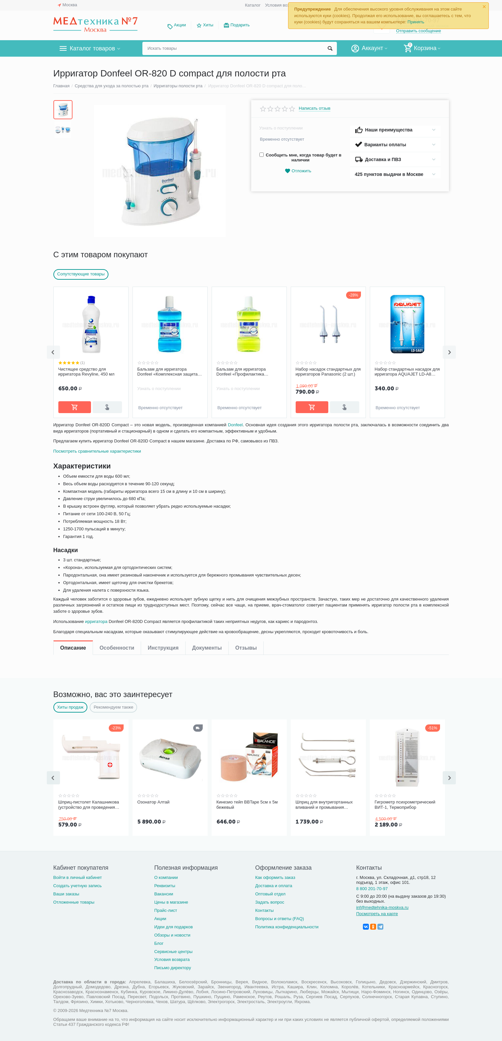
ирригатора (98, 643)
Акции (180, 24)
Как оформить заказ (275, 876)
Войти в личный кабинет (77, 876)
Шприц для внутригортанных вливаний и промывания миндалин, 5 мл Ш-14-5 (324, 804)
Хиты (208, 24)
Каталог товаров (92, 48)
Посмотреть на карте (377, 912)
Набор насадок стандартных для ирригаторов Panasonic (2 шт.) (328, 372)
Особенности (117, 430)
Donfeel (235, 446)
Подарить (240, 24)
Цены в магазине (171, 900)
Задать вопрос (269, 900)
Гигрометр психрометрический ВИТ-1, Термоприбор (405, 804)
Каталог (252, 5)
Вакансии (163, 892)
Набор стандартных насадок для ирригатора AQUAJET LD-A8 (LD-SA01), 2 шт (407, 372)
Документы (207, 430)
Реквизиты (164, 884)
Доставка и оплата (273, 884)
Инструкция (163, 430)
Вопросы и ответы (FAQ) (279, 917)
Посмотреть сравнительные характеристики (99, 473)
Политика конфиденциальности (286, 925)
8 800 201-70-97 (372, 887)
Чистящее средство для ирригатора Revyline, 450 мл (86, 372)
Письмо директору (172, 966)
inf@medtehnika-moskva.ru (382, 906)
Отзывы (246, 430)
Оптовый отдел (270, 892)
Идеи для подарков (173, 925)
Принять (415, 21)
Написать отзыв (315, 108)
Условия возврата (283, 5)
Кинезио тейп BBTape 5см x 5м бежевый (247, 804)
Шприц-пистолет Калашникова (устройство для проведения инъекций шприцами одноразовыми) (88, 804)
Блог (158, 942)
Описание (73, 430)
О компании (166, 876)
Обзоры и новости (172, 933)
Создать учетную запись (77, 884)
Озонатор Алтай (153, 801)
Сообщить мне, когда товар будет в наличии (300, 157)
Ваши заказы (66, 892)
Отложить (298, 171)
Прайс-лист (165, 909)
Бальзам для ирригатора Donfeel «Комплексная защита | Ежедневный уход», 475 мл (168, 372)
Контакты (264, 909)
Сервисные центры (173, 950)
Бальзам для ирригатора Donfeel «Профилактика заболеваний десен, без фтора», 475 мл (249, 372)
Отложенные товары (74, 900)
